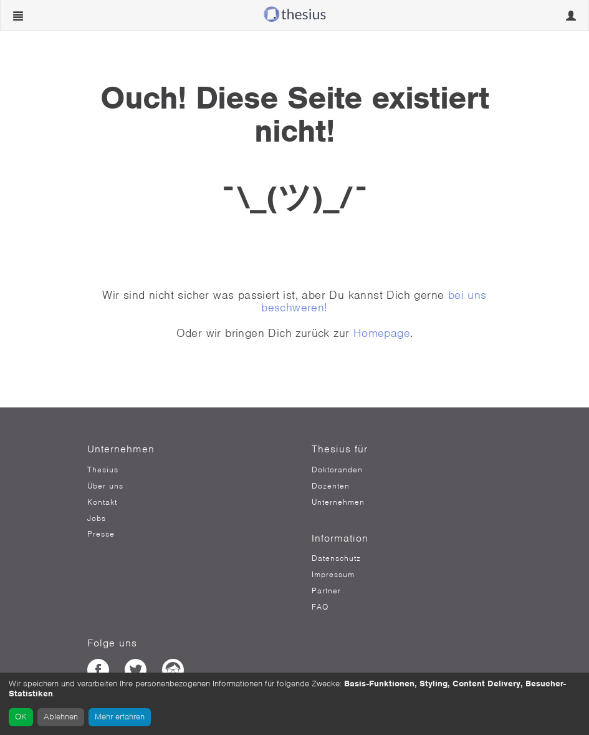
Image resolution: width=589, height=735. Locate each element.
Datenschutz (336, 558)
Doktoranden (337, 470)
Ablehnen (61, 716)
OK (21, 716)
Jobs (96, 518)
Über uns (105, 486)
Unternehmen (338, 502)
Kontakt (102, 502)
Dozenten (331, 486)
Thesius (102, 470)
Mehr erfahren (120, 716)
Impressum (333, 575)
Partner (326, 591)
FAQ (320, 607)
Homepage (381, 333)
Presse (101, 534)
